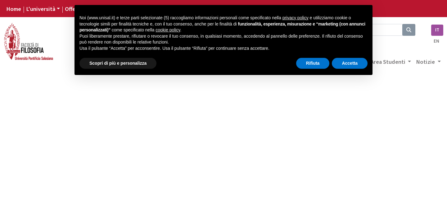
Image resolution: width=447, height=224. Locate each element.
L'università (40, 9)
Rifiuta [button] (313, 63)
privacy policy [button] (295, 17)
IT (437, 30)
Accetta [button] (350, 63)
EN (436, 41)
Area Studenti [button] (389, 62)
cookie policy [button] (168, 29)
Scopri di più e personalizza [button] (118, 63)
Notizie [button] (426, 62)
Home (13, 9)
